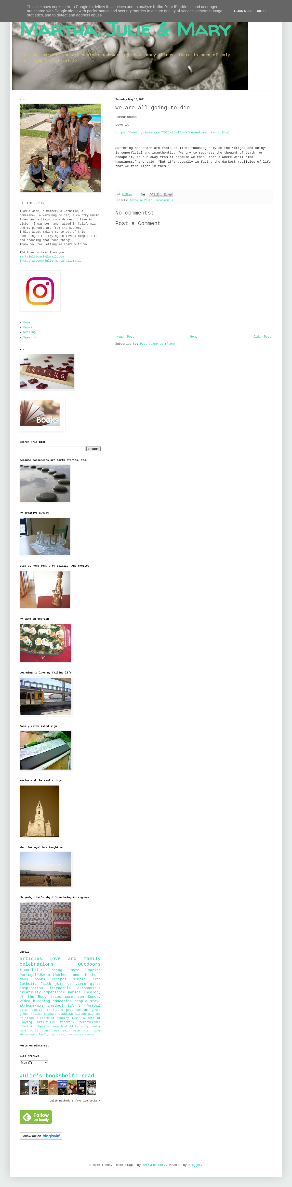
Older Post (262, 337)
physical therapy (34, 1026)
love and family (75, 958)
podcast (50, 1014)
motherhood (58, 975)
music (63, 1034)
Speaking (30, 337)
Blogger (194, 1165)
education (62, 1001)
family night (48, 1034)
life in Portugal (84, 1006)
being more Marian (76, 970)
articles (31, 958)
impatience (54, 992)
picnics (94, 1014)
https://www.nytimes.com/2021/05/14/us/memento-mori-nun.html (172, 132)
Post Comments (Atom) (157, 344)
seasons (82, 1010)
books (40, 979)
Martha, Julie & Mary (125, 28)
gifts (95, 984)
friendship (60, 988)
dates (24, 1010)
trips (55, 997)
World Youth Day (44, 1030)
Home (194, 337)
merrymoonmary (154, 1165)
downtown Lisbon (72, 1014)
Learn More (243, 11)
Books (27, 327)
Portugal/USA (32, 975)
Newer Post (125, 337)
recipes (59, 979)
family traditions (47, 1010)
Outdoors (89, 964)
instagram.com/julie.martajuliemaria (50, 261)
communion (74, 997)
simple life (87, 979)
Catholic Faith (141, 200)
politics (27, 1018)
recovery (67, 1022)
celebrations (36, 964)
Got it (261, 11)
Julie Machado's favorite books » (75, 1100)
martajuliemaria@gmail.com (42, 256)
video (25, 1001)
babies (74, 992)
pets (69, 1010)
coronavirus (164, 200)
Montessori (76, 1034)
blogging (41, 1001)
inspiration (31, 988)
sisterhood (45, 1018)
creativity (30, 992)
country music (68, 1018)
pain (66, 1030)
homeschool (59, 1026)
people (81, 1001)
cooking (89, 1034)
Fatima (36, 1014)
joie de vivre (70, 984)
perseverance (90, 1022)
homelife (31, 970)
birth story (79, 1026)
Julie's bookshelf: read (57, 1076)
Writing (29, 332)
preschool (55, 1006)
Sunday (94, 997)
